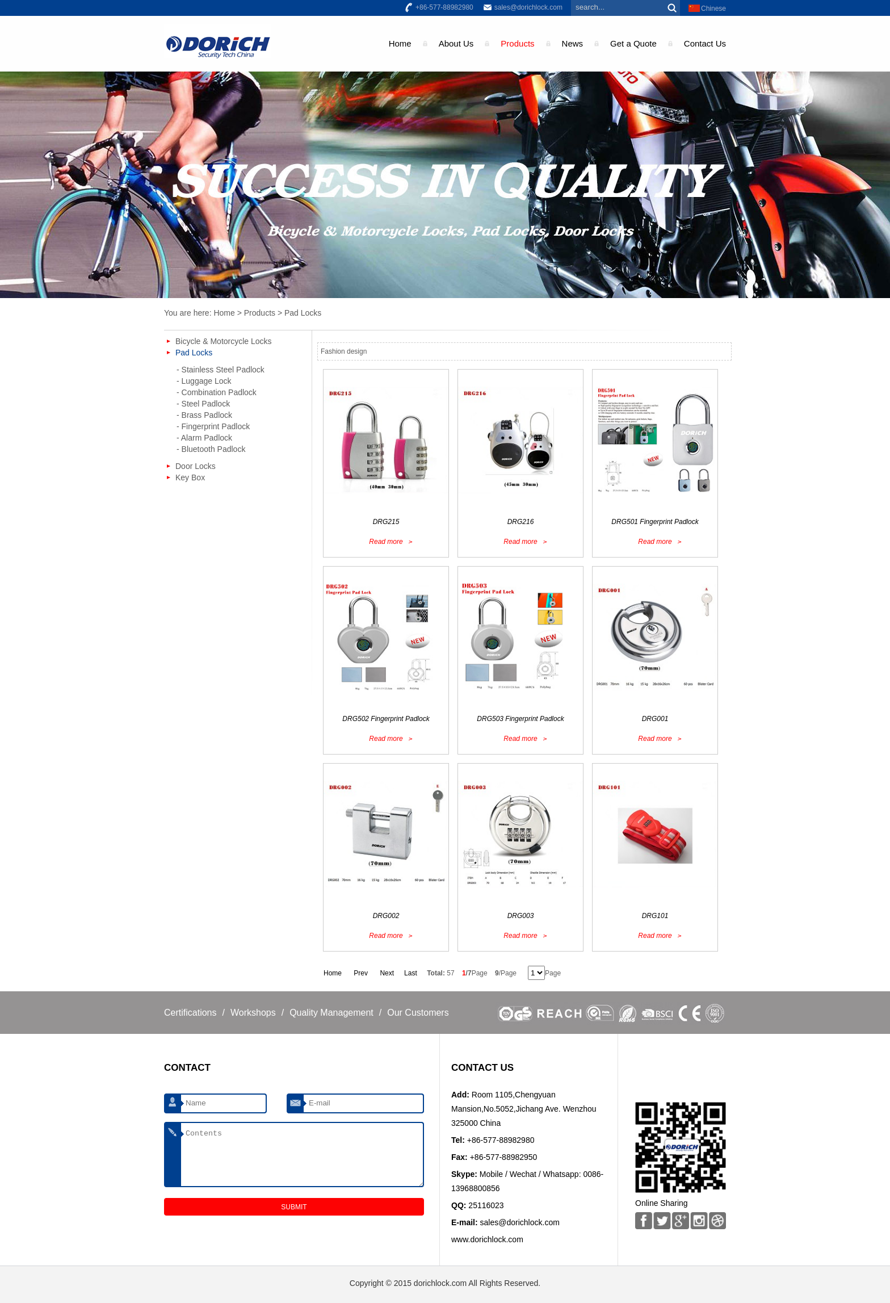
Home (400, 43)
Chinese (713, 8)
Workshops (253, 1012)
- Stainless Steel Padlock (221, 369)
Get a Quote (633, 43)
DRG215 (386, 522)
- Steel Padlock (203, 403)
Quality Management (331, 1012)
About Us (456, 43)
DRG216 (520, 522)
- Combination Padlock (217, 392)
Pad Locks (302, 312)
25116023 (485, 1205)
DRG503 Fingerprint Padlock (520, 719)
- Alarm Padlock (204, 437)
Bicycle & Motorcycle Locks (223, 341)
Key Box (190, 477)
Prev (361, 973)
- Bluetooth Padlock (211, 449)
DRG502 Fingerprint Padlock (385, 719)
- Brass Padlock (204, 415)
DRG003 (520, 916)
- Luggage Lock (204, 381)
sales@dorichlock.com (528, 7)
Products (517, 43)
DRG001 (655, 719)
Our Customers (417, 1012)
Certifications (190, 1012)
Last (410, 973)
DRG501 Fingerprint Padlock (654, 522)
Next (387, 973)
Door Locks (195, 466)
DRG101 (655, 916)
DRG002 (386, 916)
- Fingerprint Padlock (213, 426)
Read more (385, 542)
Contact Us (705, 43)
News (572, 43)
